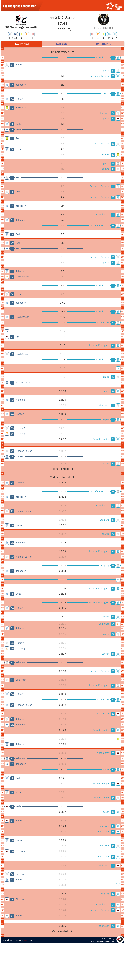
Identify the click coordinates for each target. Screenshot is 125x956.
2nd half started (62, 477)
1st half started (62, 52)
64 (113, 623)
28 (113, 76)
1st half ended (62, 469)
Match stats (103, 44)
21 (113, 322)
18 (113, 519)
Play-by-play (21, 44)
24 (113, 439)
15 (113, 345)
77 (113, 377)
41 (113, 154)
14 (113, 826)
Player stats (62, 44)
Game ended (62, 931)
